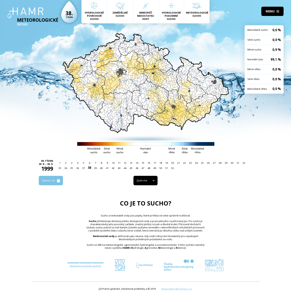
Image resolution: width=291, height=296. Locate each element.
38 (89, 168)
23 (190, 163)
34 (65, 168)
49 (154, 168)
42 (113, 168)
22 (184, 163)
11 (119, 163)
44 (125, 168)
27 (214, 163)
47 (143, 168)
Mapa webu (168, 288)
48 (149, 168)
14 (137, 163)
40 (101, 168)
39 (95, 168)
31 (238, 163)
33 (59, 168)
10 (113, 163)
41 (107, 168)
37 (83, 168)
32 (244, 163)
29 (226, 163)
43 (119, 168)
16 (149, 163)
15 (143, 163)
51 (166, 168)
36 (77, 168)
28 (220, 163)
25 (202, 163)
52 (172, 168)
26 (208, 163)
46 (137, 168)
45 (131, 168)
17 (154, 163)
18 (160, 163)
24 (196, 163)
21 (178, 163)
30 (232, 163)
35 (71, 168)
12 (125, 163)
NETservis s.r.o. (183, 288)
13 (131, 163)
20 (172, 163)
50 (160, 168)
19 (166, 163)
